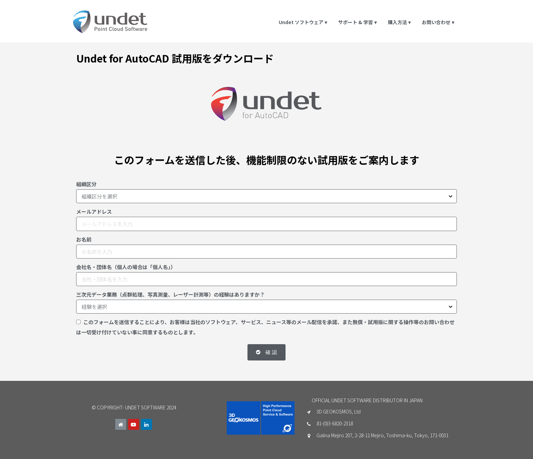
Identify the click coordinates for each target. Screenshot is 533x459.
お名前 (83, 239)
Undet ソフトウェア (303, 22)
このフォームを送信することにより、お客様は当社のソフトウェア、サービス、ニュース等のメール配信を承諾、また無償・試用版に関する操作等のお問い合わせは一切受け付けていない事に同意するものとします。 (265, 327)
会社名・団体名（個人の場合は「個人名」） (126, 266)
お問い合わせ (438, 22)
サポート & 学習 (358, 22)
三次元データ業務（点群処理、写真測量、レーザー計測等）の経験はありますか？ (170, 294)
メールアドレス (94, 211)
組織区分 (86, 184)
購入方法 (400, 22)
